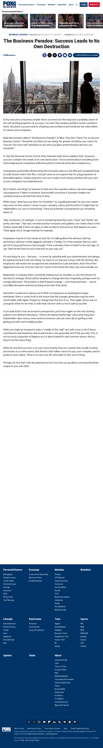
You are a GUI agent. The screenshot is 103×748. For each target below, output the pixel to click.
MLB (82, 630)
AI (55, 643)
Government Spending (38, 574)
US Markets (60, 578)
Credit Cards (8, 581)
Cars (5, 633)
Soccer (83, 640)
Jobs (57, 663)
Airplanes (7, 636)
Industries (59, 600)
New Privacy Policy (34, 728)
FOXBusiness (9, 55)
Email (70, 55)
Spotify (70, 722)
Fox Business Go (61, 702)
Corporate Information (64, 679)
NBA (82, 627)
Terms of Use (60, 666)
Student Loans (9, 578)
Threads (55, 55)
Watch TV (94, 4)
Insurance (7, 590)
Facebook (44, 55)
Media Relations (61, 676)
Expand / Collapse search (77, 5)
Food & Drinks (9, 640)
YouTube (44, 722)
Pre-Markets (60, 607)
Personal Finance (26, 5)
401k (5, 594)
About (58, 655)
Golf (82, 643)
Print (65, 55)
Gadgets (58, 630)
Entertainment (9, 624)
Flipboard (49, 722)
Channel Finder (61, 660)
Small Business (35, 581)
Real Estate (35, 619)
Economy (41, 5)
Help (65, 728)
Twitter (49, 55)
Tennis (83, 646)
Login (83, 4)
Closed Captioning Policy (80, 728)
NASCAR (84, 633)
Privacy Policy (60, 670)
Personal (32, 624)
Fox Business (9, 4)
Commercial (34, 627)
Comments (60, 55)
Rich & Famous (9, 627)
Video (32, 655)
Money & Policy (35, 578)
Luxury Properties (36, 630)
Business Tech (61, 633)
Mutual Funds (60, 610)
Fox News (59, 695)
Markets (51, 5)
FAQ (56, 673)
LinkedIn (54, 722)
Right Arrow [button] (98, 21)
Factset (82, 731)
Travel (5, 630)
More (71, 5)
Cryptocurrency (61, 581)
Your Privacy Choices (52, 728)
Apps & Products (62, 705)
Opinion (7, 655)
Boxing (83, 636)
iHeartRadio (75, 722)
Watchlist (62, 5)
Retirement (8, 597)
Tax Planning (8, 600)
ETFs (57, 594)
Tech (57, 619)
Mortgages (7, 574)
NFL (82, 624)
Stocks (57, 574)
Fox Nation (59, 699)
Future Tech (60, 640)
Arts (5, 643)
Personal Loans (9, 584)
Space (57, 646)
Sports (84, 619)
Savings (6, 587)
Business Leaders (18, 35)
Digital (57, 624)
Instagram (39, 722)
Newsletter (64, 722)
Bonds (57, 590)
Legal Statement (51, 734)
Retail (57, 603)
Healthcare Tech (62, 636)
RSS (59, 722)
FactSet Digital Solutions (35, 734)
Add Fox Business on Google (87, 55)
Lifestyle (7, 619)
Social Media (60, 627)
